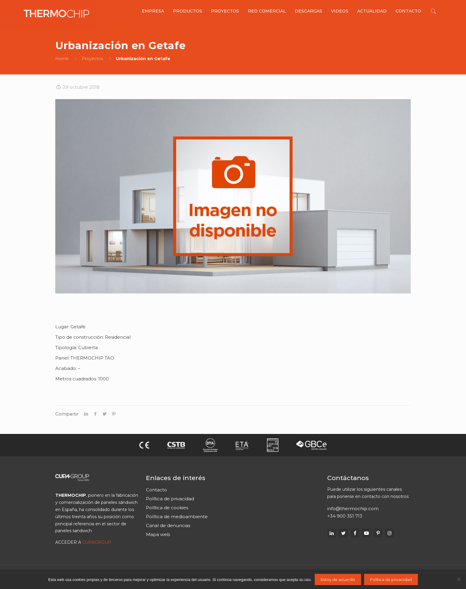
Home (62, 58)
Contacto (156, 490)
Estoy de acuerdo (338, 579)
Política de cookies (167, 507)
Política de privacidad (170, 498)
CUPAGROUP (96, 542)
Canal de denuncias (168, 525)
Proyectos (92, 58)
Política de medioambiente (177, 516)
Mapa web (158, 534)
